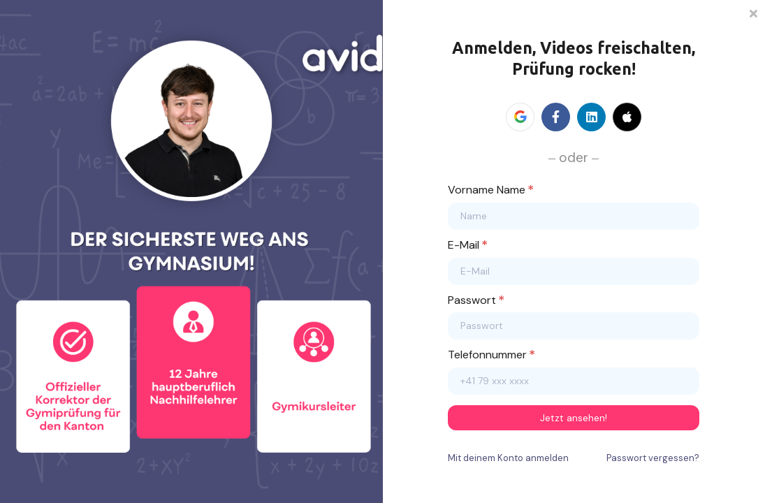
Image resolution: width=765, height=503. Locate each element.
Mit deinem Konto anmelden (508, 458)
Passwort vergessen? (652, 458)
